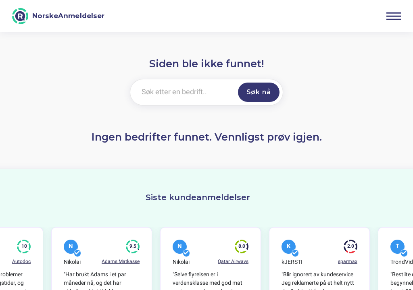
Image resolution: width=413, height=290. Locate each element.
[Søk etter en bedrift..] (182, 92)
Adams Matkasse (121, 261)
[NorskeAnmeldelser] (58, 16)
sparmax (347, 261)
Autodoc (21, 261)
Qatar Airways (233, 261)
